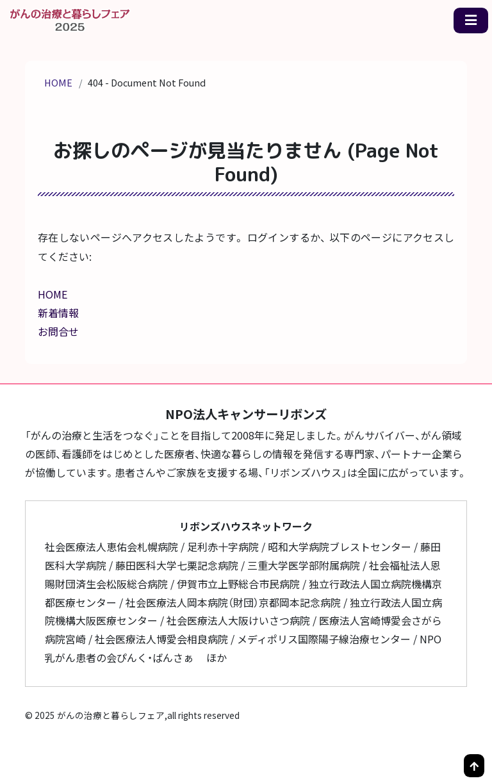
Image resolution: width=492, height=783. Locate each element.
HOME (58, 82)
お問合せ (58, 331)
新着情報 (58, 312)
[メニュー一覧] (471, 21)
